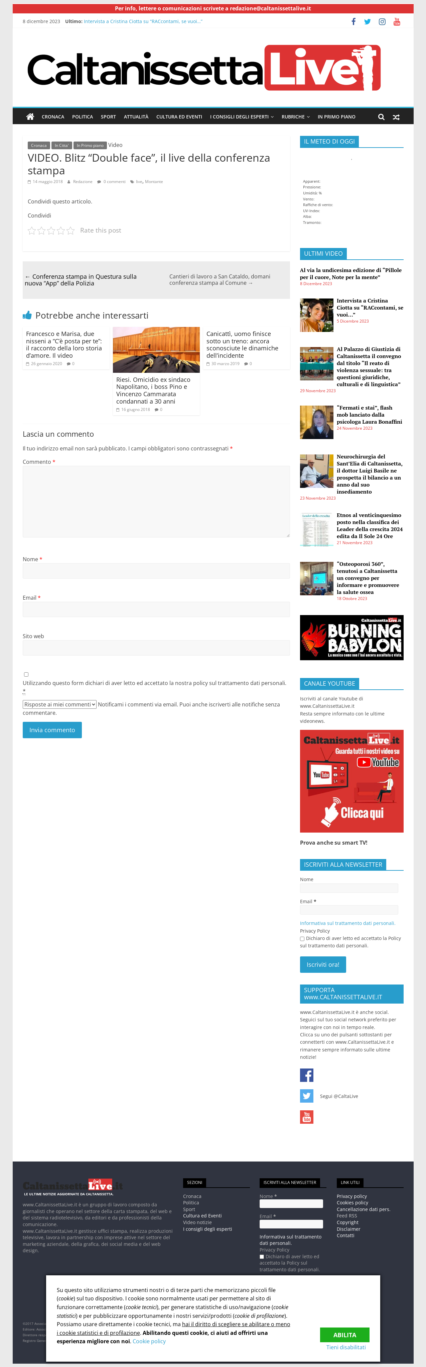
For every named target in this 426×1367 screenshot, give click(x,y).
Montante (154, 181)
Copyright (348, 1222)
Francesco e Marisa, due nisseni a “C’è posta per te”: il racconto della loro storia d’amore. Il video (64, 344)
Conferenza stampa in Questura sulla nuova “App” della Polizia (81, 279)
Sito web (33, 636)
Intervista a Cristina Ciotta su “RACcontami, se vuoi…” (143, 21)
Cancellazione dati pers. (364, 1209)
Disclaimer (349, 1228)
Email (32, 597)
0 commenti (111, 181)
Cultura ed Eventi (179, 116)
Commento (39, 461)
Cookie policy (149, 1341)
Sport (108, 116)
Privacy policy (352, 1196)
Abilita (344, 1332)
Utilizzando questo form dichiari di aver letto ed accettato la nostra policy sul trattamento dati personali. (154, 687)
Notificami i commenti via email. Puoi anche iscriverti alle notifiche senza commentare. (151, 708)
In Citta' (62, 145)
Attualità (136, 116)
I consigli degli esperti (239, 116)
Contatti (345, 1235)
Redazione (83, 181)
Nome (32, 559)
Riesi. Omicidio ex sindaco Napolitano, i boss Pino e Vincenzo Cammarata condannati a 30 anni (153, 390)
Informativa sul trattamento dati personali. (348, 923)
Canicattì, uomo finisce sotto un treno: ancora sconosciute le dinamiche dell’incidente (242, 344)
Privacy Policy (315, 930)
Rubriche (293, 116)
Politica (82, 116)
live (139, 181)
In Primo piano (337, 116)
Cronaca (53, 116)
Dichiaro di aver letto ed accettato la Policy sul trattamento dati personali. (350, 942)
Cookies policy (352, 1202)
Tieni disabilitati (350, 1347)
